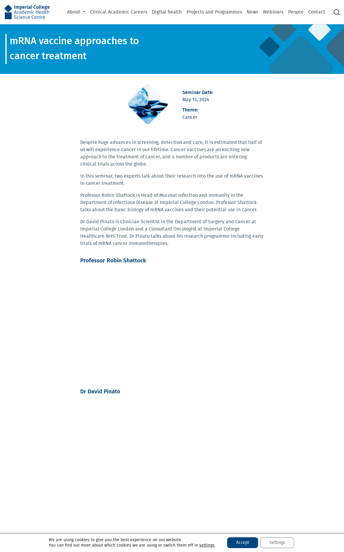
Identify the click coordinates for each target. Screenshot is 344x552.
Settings (277, 543)
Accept (242, 543)
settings (207, 545)
